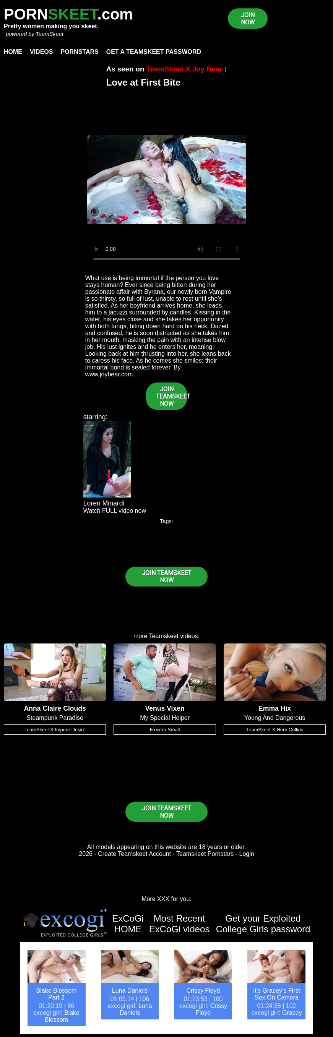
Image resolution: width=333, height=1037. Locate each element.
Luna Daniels (130, 990)
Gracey (292, 1012)
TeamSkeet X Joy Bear (184, 69)
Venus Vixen (164, 708)
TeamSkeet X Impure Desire (55, 729)
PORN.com (68, 14)
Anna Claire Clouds (55, 708)
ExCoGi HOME (128, 923)
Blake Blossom (62, 1016)
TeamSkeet (49, 34)
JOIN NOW (248, 18)
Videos (41, 52)
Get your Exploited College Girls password (263, 923)
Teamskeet (164, 636)
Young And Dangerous (274, 718)
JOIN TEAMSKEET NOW (171, 396)
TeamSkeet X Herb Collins (274, 729)
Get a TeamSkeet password (153, 52)
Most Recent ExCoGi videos (179, 923)
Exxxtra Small (165, 729)
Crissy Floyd (203, 990)
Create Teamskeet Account (134, 854)
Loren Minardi (104, 503)
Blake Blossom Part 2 (56, 994)
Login (246, 854)
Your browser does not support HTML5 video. (166, 179)
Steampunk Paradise (54, 718)
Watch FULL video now (114, 510)
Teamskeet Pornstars (205, 854)
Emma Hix (274, 708)
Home (13, 52)
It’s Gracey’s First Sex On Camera (276, 994)
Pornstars (79, 52)
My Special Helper (165, 718)
